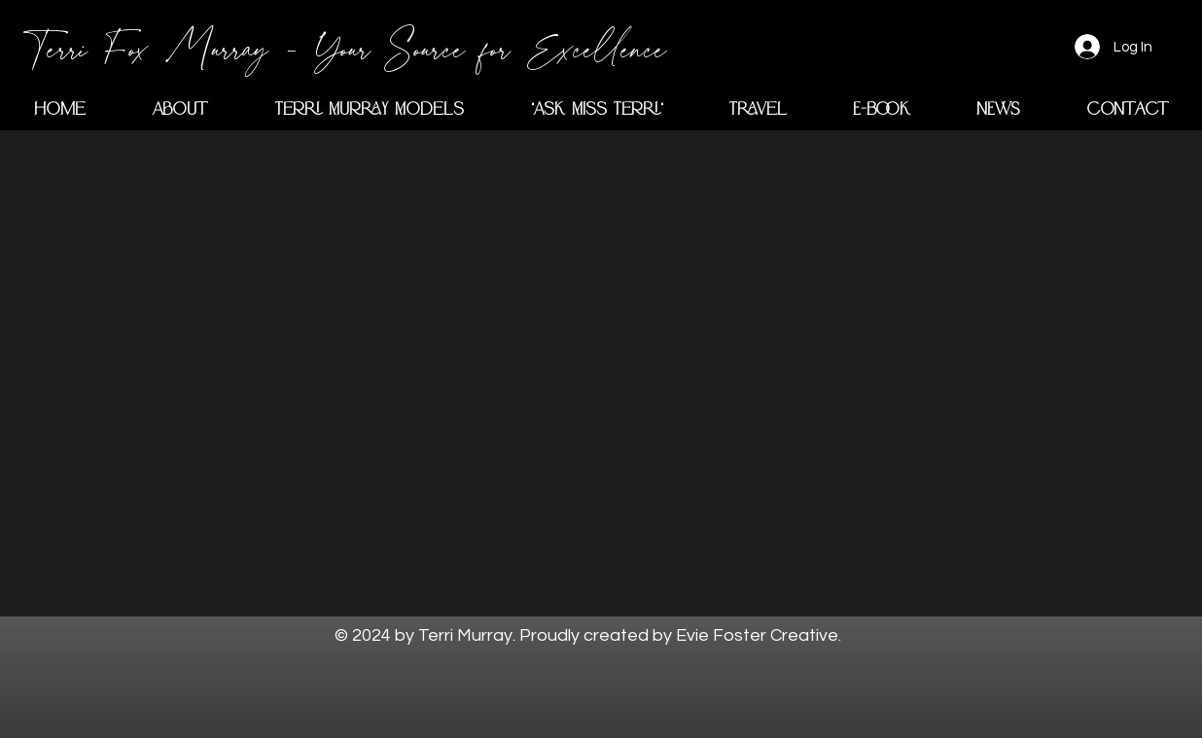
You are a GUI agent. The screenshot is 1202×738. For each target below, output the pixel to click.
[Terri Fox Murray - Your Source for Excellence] (349, 46)
